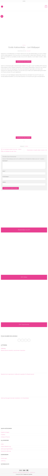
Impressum (32, 472)
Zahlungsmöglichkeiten (7, 448)
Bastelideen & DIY (24, 230)
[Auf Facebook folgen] (19, 340)
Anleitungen (4, 458)
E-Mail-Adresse (5, 176)
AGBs (2, 444)
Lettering (3, 348)
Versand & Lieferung (6, 451)
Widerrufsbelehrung (6, 446)
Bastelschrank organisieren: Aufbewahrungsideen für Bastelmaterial (17, 374)
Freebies (24, 45)
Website (4, 182)
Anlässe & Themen (5, 437)
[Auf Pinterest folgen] (25, 340)
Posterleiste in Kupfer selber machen (37, 150)
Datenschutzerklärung (23, 472)
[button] (2, 7)
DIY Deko (24, 277)
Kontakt (24, 1)
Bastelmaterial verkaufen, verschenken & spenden (13, 350)
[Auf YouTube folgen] (28, 340)
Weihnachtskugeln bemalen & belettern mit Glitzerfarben (15, 398)
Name (3, 171)
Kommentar (5, 160)
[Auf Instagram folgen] (22, 340)
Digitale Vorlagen (5, 432)
